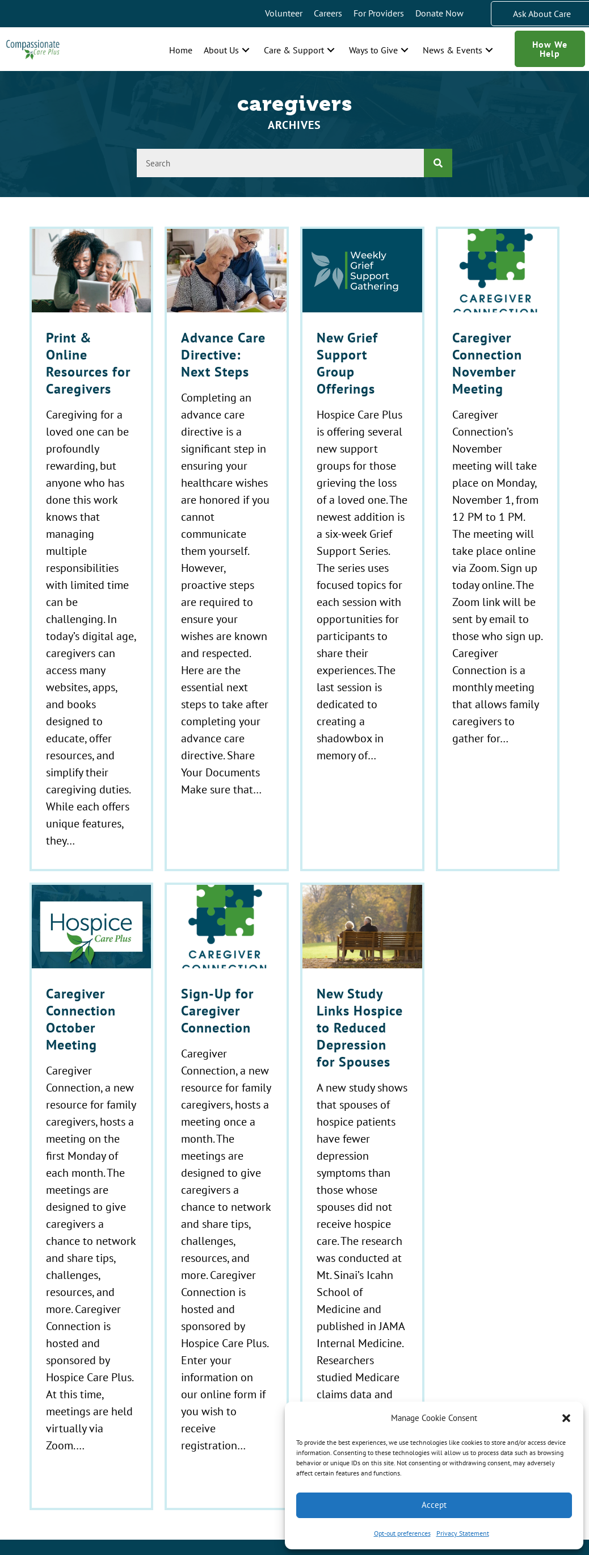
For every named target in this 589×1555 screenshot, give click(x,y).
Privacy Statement (462, 1533)
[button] (566, 1418)
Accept (434, 1504)
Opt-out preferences (402, 1533)
